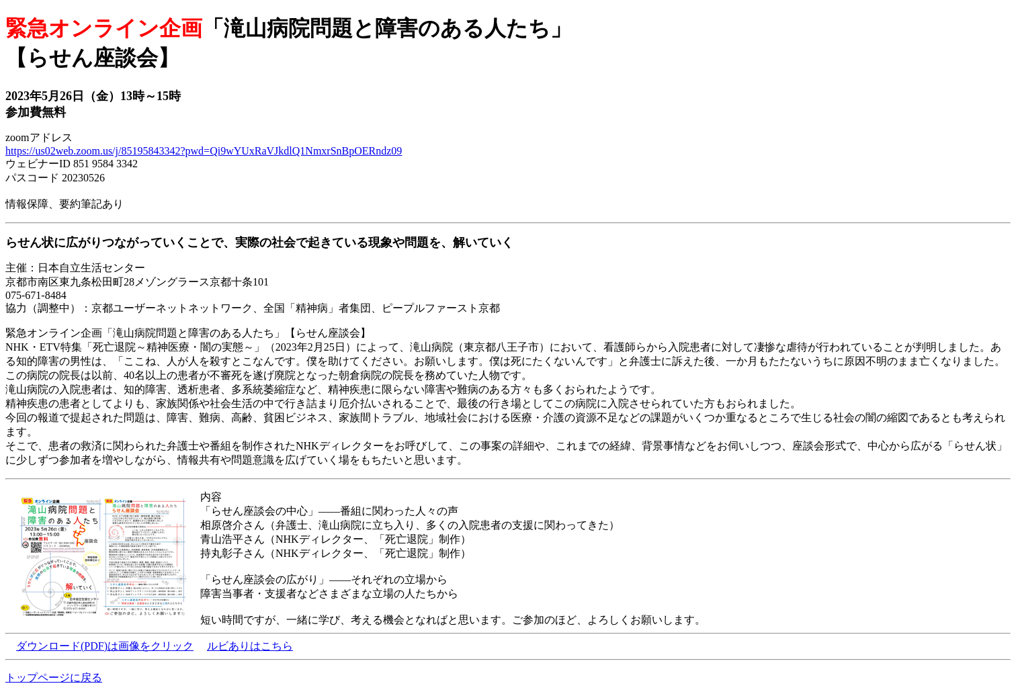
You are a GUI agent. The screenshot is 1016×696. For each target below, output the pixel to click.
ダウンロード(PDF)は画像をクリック (105, 646)
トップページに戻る (53, 677)
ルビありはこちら (250, 646)
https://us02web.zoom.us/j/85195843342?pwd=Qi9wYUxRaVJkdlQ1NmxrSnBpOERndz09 (203, 151)
